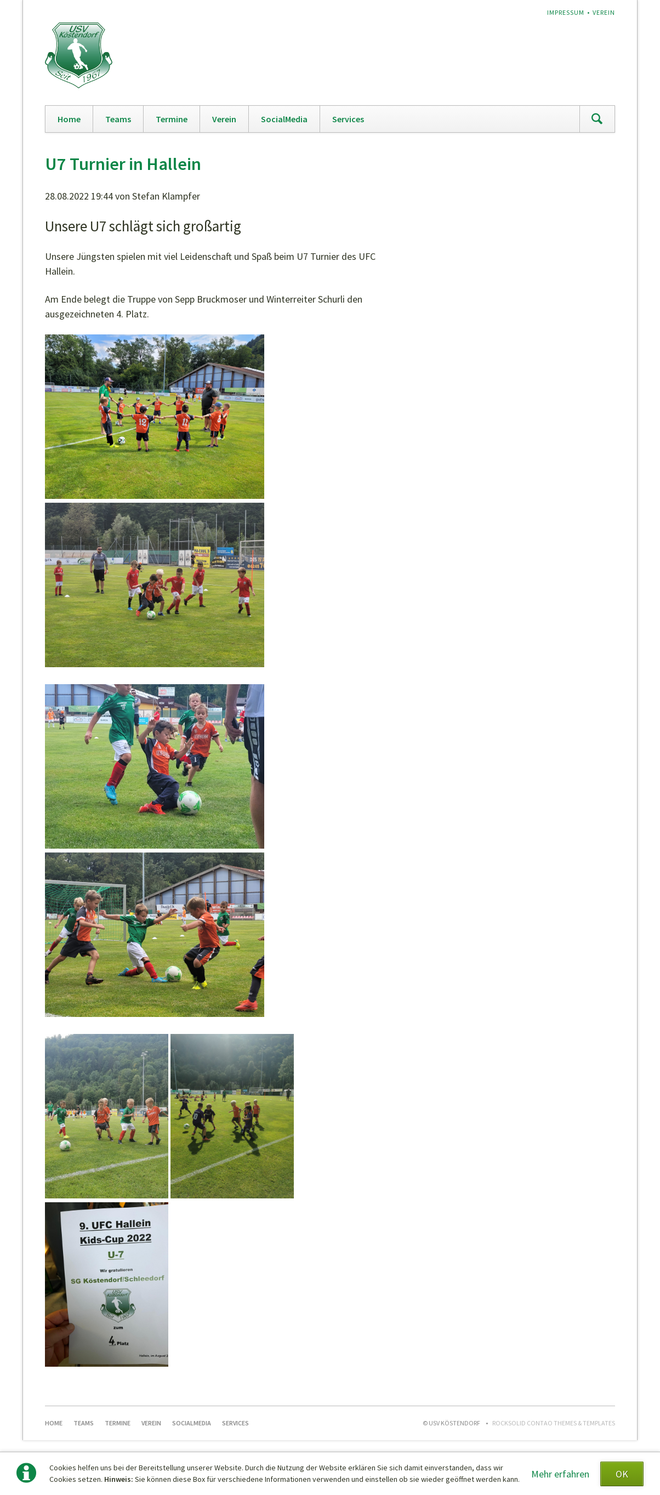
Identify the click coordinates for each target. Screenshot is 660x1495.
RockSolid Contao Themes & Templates (553, 1423)
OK (622, 1474)
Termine (171, 118)
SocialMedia (284, 118)
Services (348, 118)
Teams (118, 118)
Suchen (597, 119)
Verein (604, 12)
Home (69, 118)
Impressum (565, 12)
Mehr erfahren (560, 1474)
